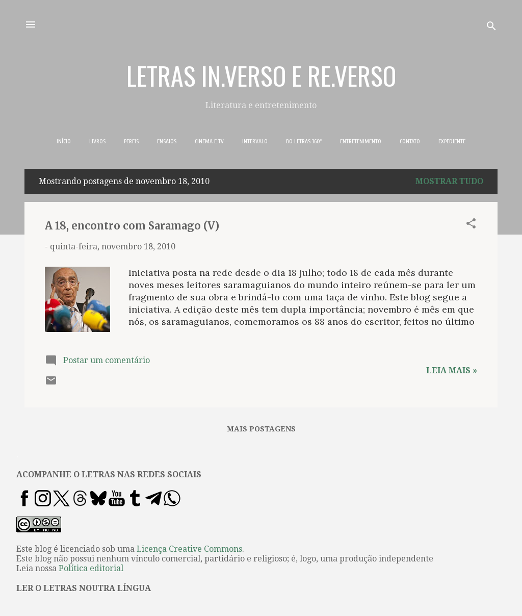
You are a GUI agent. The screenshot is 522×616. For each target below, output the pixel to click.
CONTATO (410, 141)
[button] (471, 225)
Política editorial (91, 568)
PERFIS (131, 141)
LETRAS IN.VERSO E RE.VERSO (261, 75)
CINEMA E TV (209, 141)
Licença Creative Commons (189, 549)
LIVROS (97, 141)
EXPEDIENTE (451, 141)
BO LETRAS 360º (304, 141)
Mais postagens (261, 429)
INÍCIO (64, 141)
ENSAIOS (166, 141)
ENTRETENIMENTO (360, 141)
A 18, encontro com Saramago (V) (132, 225)
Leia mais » (451, 370)
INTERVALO (255, 141)
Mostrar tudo (449, 181)
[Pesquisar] (491, 27)
